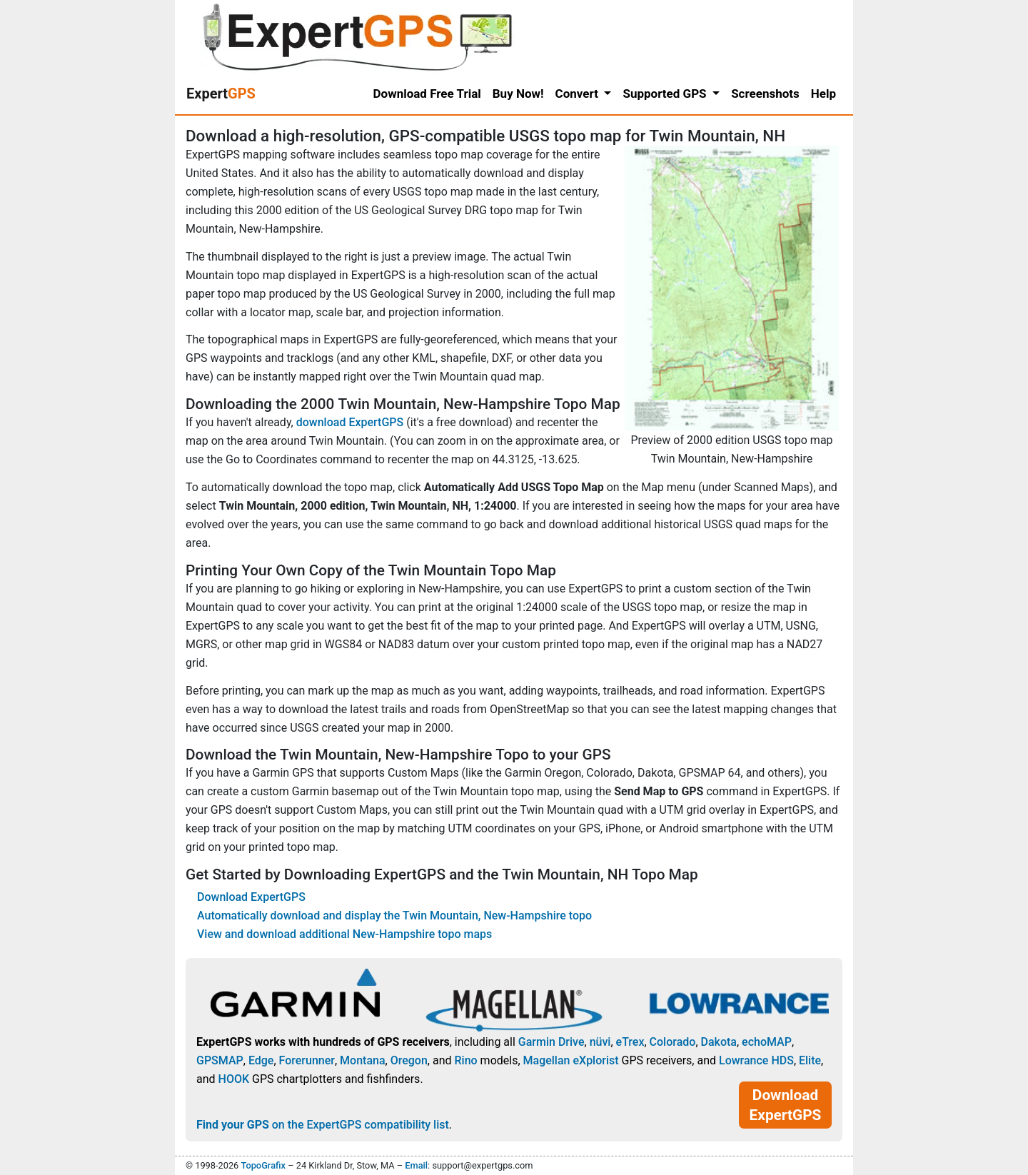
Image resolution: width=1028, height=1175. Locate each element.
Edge (261, 1060)
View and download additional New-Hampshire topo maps (344, 934)
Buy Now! (518, 93)
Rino (465, 1060)
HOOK (234, 1079)
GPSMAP (219, 1060)
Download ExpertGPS (251, 897)
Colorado (673, 1042)
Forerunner (307, 1060)
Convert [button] (578, 93)
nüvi (600, 1042)
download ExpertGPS (349, 422)
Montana (362, 1060)
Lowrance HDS (756, 1060)
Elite (810, 1060)
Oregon (409, 1060)
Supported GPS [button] (666, 93)
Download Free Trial (427, 93)
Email (416, 1165)
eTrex (630, 1042)
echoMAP (767, 1042)
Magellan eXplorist (571, 1060)
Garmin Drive (551, 1042)
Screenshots (765, 93)
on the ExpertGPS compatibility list (322, 1124)
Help (823, 93)
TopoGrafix (263, 1165)
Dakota (719, 1042)
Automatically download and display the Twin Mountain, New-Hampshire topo (394, 915)
